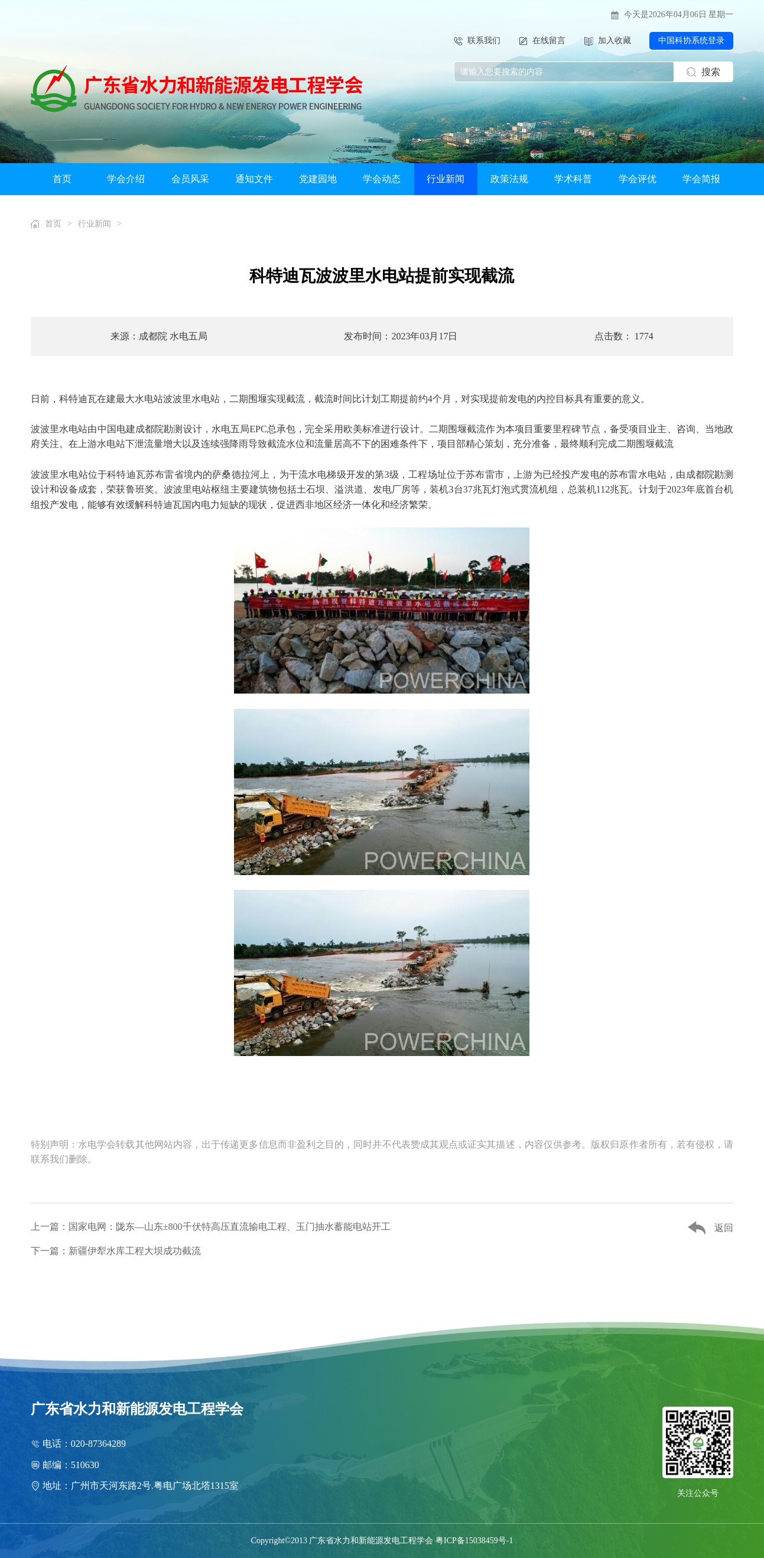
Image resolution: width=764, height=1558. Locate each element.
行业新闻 (445, 179)
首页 (62, 179)
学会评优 (637, 179)
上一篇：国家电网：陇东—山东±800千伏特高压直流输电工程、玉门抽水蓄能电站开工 (211, 1227)
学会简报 (701, 179)
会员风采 (190, 179)
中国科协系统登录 (691, 40)
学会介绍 (126, 179)
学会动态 (382, 179)
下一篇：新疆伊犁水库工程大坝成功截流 (116, 1251)
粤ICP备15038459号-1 (474, 1540)
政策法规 (509, 179)
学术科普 (573, 179)
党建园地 (318, 179)
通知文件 (254, 179)
